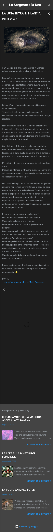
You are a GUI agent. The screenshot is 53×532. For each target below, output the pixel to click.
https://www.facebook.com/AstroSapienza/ (24, 282)
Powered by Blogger (26, 526)
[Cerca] (49, 5)
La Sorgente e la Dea (25, 5)
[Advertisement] (26, 379)
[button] (49, 14)
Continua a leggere (39, 444)
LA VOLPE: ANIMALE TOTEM (18, 489)
